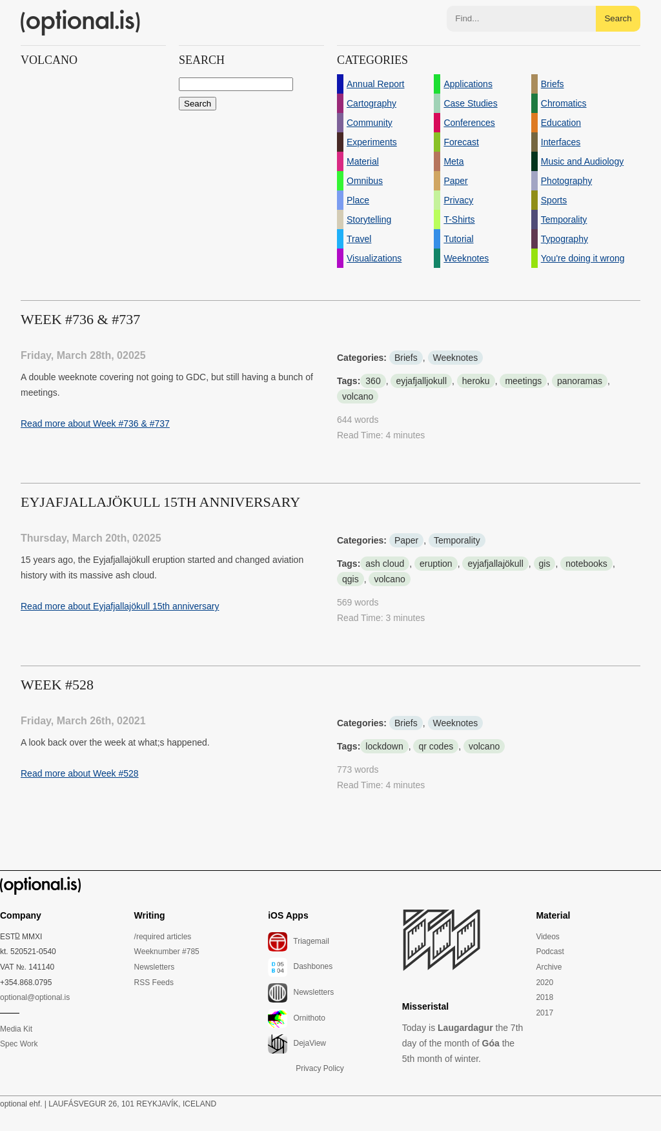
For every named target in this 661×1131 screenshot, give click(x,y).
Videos (547, 936)
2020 (544, 982)
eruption (436, 563)
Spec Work (18, 1043)
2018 (544, 997)
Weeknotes (455, 357)
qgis (350, 579)
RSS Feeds (154, 982)
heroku (476, 381)
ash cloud (384, 563)
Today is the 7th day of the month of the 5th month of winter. (463, 1043)
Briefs (406, 357)
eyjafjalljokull (421, 381)
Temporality (457, 540)
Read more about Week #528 (80, 773)
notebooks (586, 563)
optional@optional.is (35, 997)
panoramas (579, 381)
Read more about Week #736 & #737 (95, 423)
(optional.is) (81, 23)
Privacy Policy (320, 1068)
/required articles (163, 936)
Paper (406, 540)
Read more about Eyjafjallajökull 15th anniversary (120, 606)
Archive (549, 967)
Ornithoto (296, 1018)
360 (372, 381)
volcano (357, 396)
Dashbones (300, 967)
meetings (523, 381)
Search (617, 18)
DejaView (297, 1044)
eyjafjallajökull (495, 563)
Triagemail (298, 942)
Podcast (550, 951)
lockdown (384, 746)
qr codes (435, 746)
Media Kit (16, 1029)
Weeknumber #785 (166, 951)
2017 (544, 1012)
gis (545, 563)
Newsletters (154, 967)
